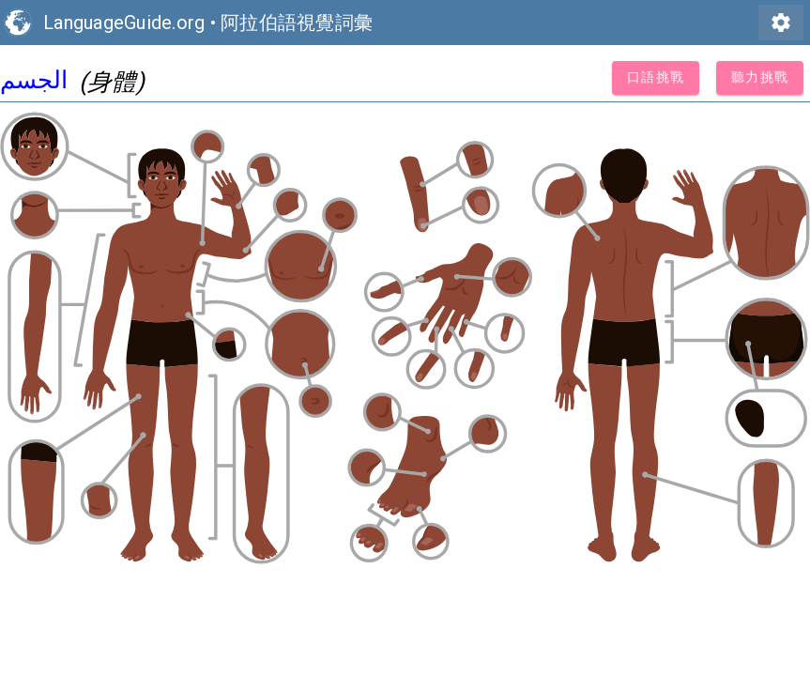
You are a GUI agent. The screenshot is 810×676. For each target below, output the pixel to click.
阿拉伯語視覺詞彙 (297, 22)
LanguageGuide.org (124, 22)
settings (781, 22)
